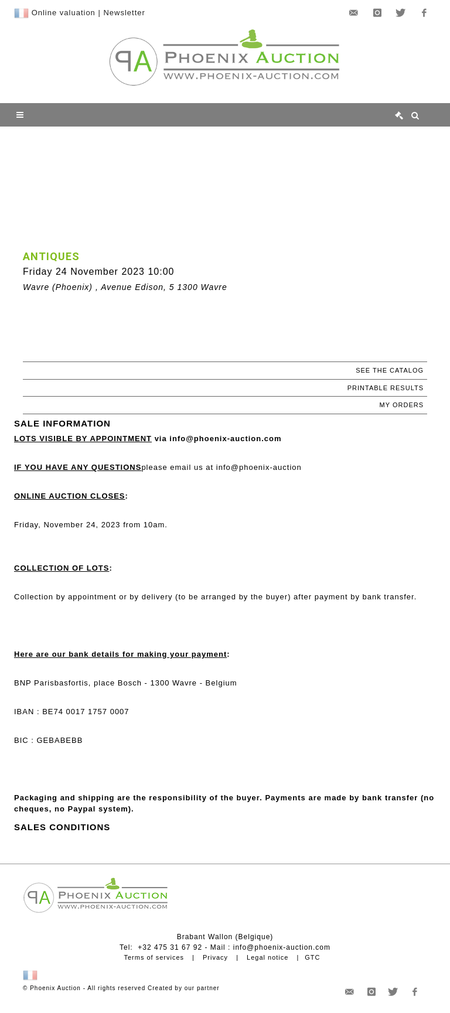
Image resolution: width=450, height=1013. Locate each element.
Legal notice (267, 957)
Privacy (215, 957)
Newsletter (124, 12)
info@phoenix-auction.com (281, 947)
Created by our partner (184, 988)
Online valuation (64, 12)
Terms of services (154, 957)
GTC (312, 957)
